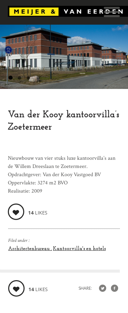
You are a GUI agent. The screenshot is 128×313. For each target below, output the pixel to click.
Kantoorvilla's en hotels (79, 248)
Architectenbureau (29, 248)
